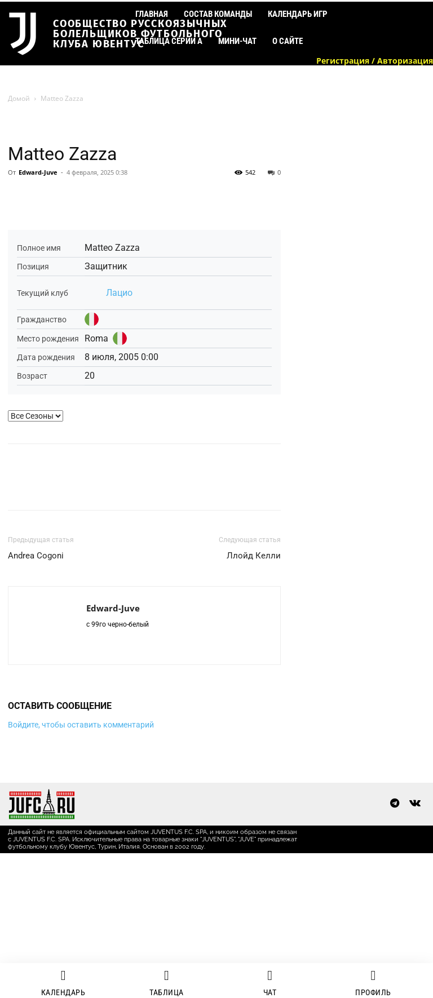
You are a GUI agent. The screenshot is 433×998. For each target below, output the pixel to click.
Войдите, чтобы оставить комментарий (81, 724)
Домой (19, 98)
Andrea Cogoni (36, 556)
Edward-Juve (38, 172)
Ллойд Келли (254, 556)
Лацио (119, 292)
